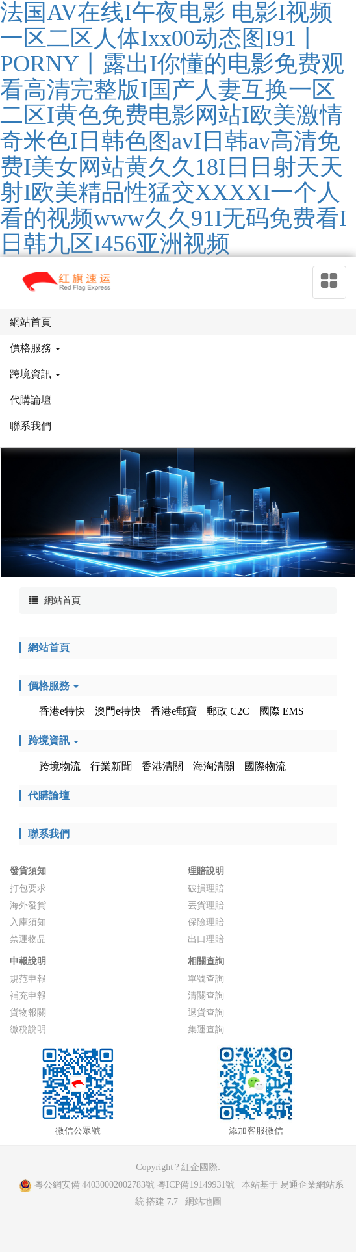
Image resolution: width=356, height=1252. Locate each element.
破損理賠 (206, 888)
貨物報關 (28, 1012)
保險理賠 (206, 922)
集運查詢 (206, 1029)
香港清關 (162, 766)
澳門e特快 (118, 711)
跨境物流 (60, 766)
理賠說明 (206, 871)
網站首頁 (62, 601)
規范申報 (28, 979)
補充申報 (28, 996)
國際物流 (265, 766)
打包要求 (28, 888)
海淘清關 (214, 766)
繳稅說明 (28, 1029)
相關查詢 (206, 961)
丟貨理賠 (206, 905)
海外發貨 (28, 905)
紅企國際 (199, 1167)
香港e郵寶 (174, 711)
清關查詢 (206, 996)
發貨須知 (28, 871)
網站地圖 (203, 1202)
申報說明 (28, 961)
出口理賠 (206, 939)
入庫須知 (28, 922)
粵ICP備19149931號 (196, 1185)
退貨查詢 (206, 1012)
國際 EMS (281, 711)
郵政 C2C (228, 711)
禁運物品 (28, 939)
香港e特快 (62, 711)
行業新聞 (111, 766)
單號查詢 (206, 979)
